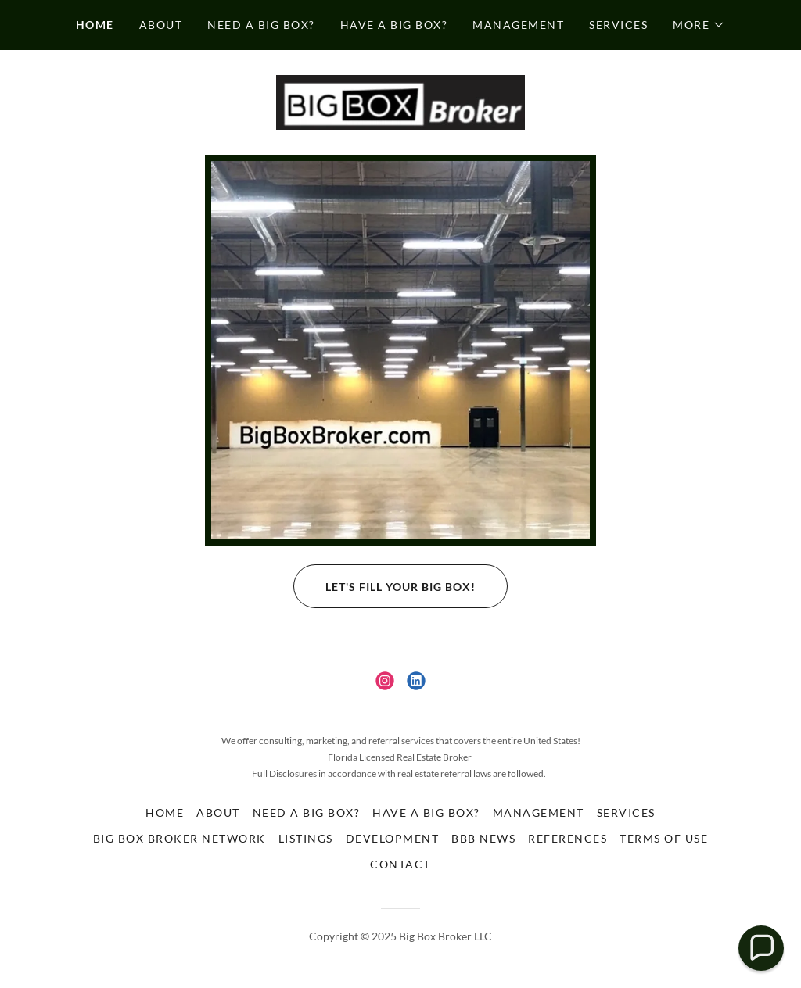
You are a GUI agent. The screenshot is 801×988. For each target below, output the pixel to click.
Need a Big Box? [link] (260, 24)
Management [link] (518, 24)
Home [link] (95, 24)
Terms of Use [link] (664, 838)
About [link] (161, 24)
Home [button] (164, 812)
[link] (400, 100)
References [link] (567, 838)
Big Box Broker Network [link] (179, 838)
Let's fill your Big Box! (384, 586)
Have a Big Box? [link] (393, 24)
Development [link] (392, 838)
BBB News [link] (483, 838)
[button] (699, 25)
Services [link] (618, 24)
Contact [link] (400, 864)
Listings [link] (305, 838)
